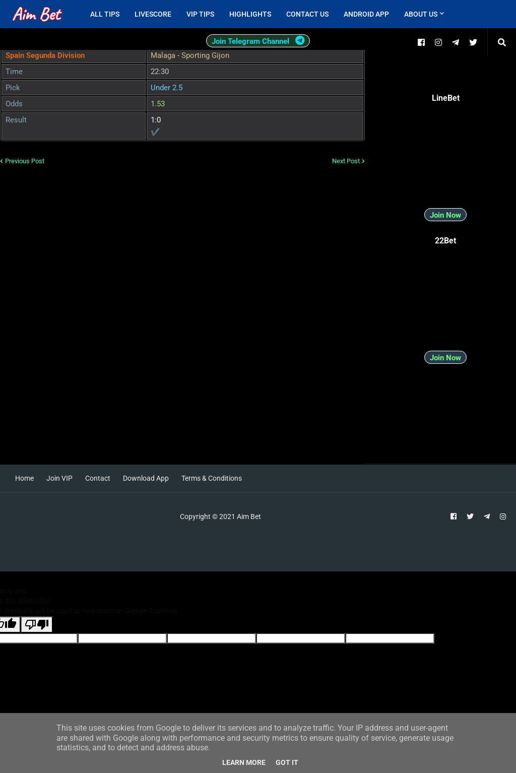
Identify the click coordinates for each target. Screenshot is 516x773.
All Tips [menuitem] (104, 14)
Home (24, 478)
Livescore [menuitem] (153, 14)
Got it (287, 762)
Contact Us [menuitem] (307, 14)
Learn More (244, 762)
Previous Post (24, 161)
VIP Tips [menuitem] (200, 14)
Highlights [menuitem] (250, 14)
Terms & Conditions (211, 478)
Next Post (346, 161)
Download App (146, 478)
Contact (97, 478)
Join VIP (59, 478)
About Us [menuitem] (420, 14)
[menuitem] (459, 14)
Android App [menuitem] (366, 14)
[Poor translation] (37, 624)
